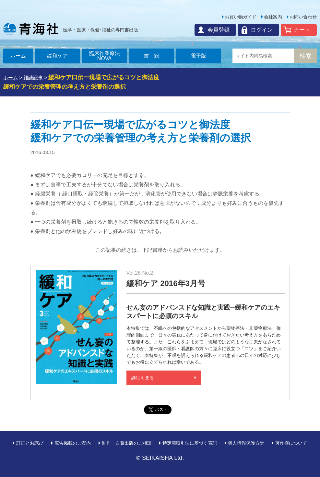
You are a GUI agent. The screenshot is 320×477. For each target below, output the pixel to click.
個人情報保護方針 (246, 443)
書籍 (154, 56)
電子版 (198, 56)
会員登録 (218, 30)
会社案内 (273, 17)
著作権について (291, 443)
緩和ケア (57, 56)
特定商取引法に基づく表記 (189, 443)
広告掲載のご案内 (72, 443)
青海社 (30, 28)
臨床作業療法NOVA (104, 55)
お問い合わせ (303, 17)
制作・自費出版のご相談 (127, 443)
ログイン (262, 30)
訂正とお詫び (29, 443)
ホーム (18, 56)
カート (302, 30)
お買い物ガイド (240, 17)
